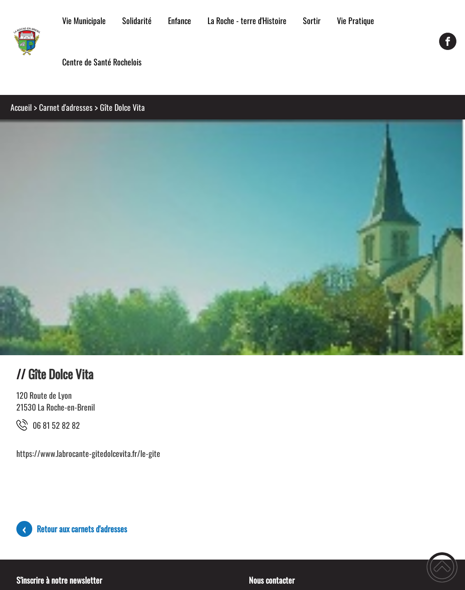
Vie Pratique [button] (355, 20)
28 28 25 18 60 (56, 425)
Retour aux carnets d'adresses (82, 529)
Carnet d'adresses (66, 107)
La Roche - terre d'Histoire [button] (247, 20)
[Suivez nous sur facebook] (448, 41)
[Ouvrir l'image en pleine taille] (232, 351)
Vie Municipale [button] (84, 20)
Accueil (21, 107)
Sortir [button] (312, 20)
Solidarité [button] (137, 20)
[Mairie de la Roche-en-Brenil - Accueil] (27, 41)
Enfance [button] (179, 20)
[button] (442, 567)
